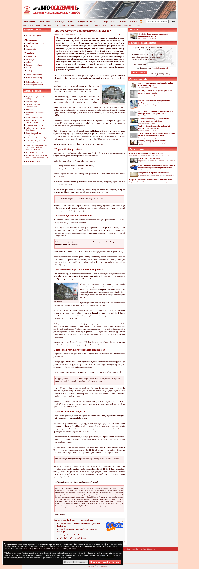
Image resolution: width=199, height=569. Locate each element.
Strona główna (28, 25)
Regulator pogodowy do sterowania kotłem (146, 153)
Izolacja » (30, 71)
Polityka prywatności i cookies (143, 549)
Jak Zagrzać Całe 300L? (34, 152)
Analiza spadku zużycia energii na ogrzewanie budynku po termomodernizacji (156, 134)
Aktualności (29, 21)
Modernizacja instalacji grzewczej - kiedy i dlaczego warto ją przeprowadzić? (155, 112)
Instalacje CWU (100, 25)
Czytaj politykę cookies (75, 562)
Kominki (71, 25)
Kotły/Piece (45, 21)
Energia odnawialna (87, 21)
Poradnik (29, 53)
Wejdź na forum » (34, 162)
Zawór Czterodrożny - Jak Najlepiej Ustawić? (35, 121)
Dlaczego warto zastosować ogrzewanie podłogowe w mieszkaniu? (154, 101)
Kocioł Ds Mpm (31, 102)
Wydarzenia (109, 21)
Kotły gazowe (60, 25)
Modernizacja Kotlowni (34, 117)
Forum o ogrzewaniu (34, 75)
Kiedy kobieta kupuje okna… (150, 158)
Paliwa (71, 21)
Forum (133, 21)
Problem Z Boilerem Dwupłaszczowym (33, 105)
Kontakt (138, 25)
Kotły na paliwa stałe (43, 25)
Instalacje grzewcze (83, 25)
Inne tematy (31, 68)
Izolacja (112, 25)
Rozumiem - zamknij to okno (104, 562)
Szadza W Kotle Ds (33, 109)
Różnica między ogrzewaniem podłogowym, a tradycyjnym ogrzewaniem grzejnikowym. (156, 166)
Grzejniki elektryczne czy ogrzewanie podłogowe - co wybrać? (153, 35)
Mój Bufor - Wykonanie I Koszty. (73, 538)
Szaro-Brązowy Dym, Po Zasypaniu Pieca (34, 134)
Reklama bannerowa (34, 82)
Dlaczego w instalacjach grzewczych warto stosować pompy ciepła (155, 92)
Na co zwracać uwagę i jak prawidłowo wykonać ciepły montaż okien (154, 120)
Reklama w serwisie (124, 25)
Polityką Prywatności (160, 68)
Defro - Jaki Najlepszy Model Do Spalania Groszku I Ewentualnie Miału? (36, 147)
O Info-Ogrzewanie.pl (35, 43)
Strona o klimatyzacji (34, 77)
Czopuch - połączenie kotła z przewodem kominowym (150, 180)
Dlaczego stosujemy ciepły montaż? (152, 141)
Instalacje (59, 21)
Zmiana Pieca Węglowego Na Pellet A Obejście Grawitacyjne (37, 156)
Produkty (30, 46)
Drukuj (121, 34)
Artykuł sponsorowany (34, 85)
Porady (123, 21)
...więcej (153, 38)
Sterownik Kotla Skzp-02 (35, 125)
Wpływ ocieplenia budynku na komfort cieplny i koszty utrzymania (154, 127)
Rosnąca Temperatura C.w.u (71, 535)
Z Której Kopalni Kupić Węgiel (37, 138)
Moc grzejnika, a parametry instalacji (153, 173)
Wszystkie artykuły (34, 35)
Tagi (128, 549)
